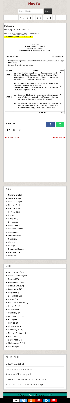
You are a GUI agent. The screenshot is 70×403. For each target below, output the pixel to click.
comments (34, 33)
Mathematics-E (14, 235)
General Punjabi (15, 198)
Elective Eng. (14, 286)
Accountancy (13, 232)
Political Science (15, 212)
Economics (13, 222)
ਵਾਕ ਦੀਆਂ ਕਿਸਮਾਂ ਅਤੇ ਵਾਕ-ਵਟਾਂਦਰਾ (19, 369)
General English (15, 195)
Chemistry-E (13, 329)
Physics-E (12, 336)
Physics (11, 242)
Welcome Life (14, 252)
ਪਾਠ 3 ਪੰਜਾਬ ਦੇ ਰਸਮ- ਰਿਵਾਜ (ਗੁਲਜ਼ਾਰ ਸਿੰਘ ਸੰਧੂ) (24, 385)
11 (20, 17)
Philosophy (9, 26)
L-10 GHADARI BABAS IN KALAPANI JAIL (26, 379)
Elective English (15, 205)
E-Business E (14, 225)
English (11, 279)
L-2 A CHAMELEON (15, 364)
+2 (16, 17)
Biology (11, 245)
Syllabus (12, 256)
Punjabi (11, 292)
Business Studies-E (16, 229)
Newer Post (13, 137)
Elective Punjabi (15, 202)
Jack (48, 395)
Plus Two (35, 3)
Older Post (57, 137)
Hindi (10, 319)
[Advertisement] (35, 161)
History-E (12, 306)
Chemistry (12, 239)
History (11, 215)
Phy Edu (12, 346)
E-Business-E (14, 340)
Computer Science (16, 249)
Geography (13, 218)
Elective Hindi (14, 208)
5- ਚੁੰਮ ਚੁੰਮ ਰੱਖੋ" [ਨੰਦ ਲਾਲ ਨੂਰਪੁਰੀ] (19, 374)
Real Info (32, 395)
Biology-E (12, 326)
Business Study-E (16, 302)
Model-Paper (13, 272)
